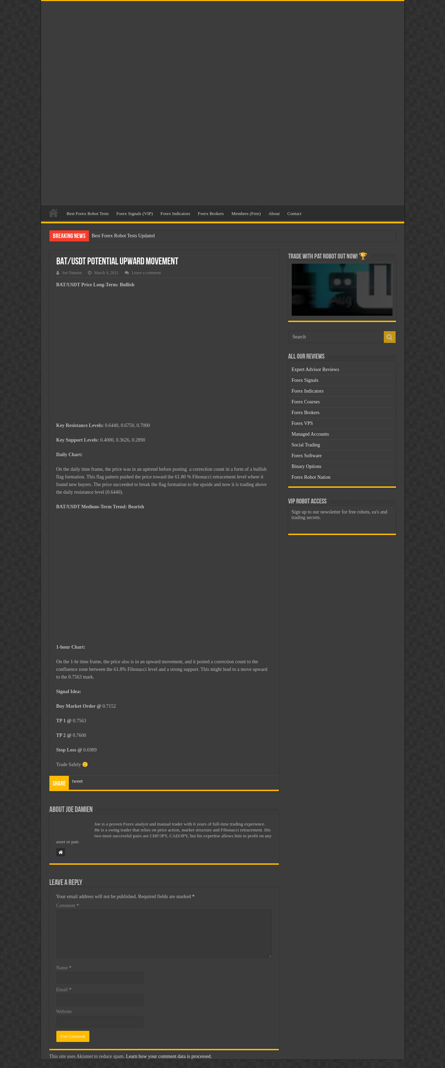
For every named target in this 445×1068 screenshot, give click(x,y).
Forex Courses (306, 401)
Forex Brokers (211, 213)
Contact (294, 213)
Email (64, 989)
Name (64, 967)
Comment (67, 905)
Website (64, 1011)
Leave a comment (146, 272)
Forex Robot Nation (311, 477)
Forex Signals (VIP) (134, 213)
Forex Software (307, 455)
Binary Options (307, 466)
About (274, 213)
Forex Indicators (176, 213)
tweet (77, 781)
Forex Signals (305, 380)
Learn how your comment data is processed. (169, 1056)
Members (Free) (246, 213)
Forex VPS (302, 423)
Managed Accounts (310, 434)
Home (53, 212)
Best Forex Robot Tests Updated (123, 235)
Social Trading (306, 444)
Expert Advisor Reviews (315, 369)
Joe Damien (72, 272)
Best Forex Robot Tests (88, 213)
